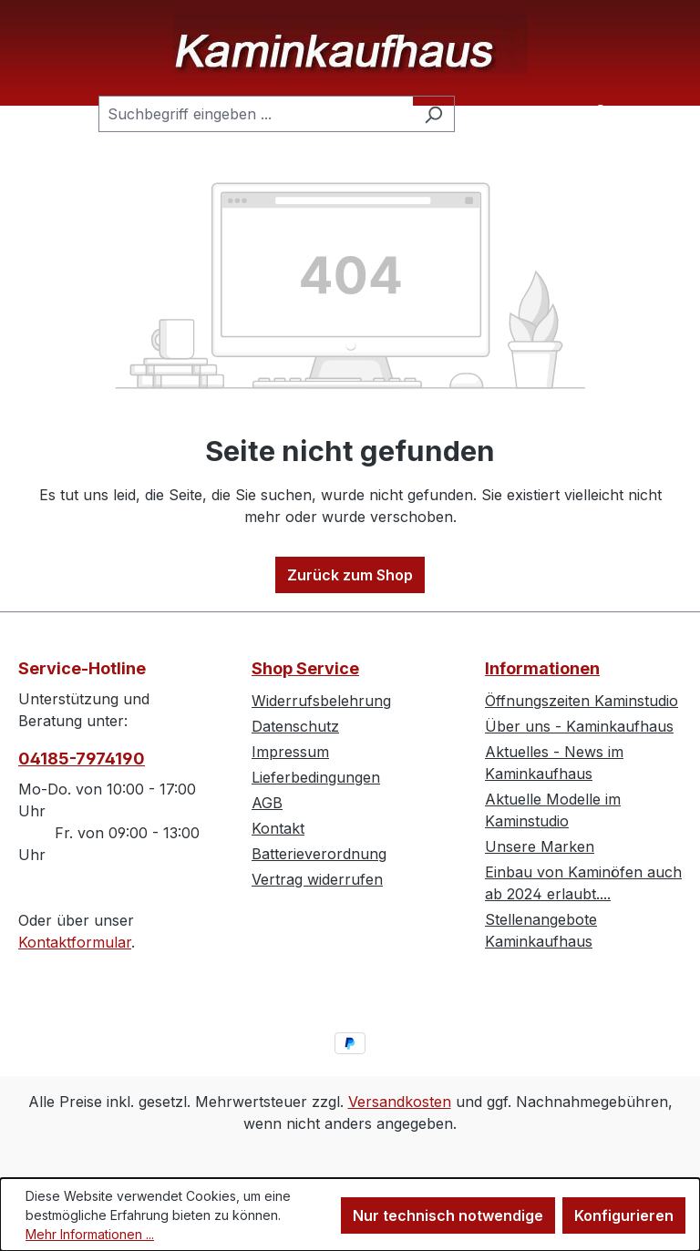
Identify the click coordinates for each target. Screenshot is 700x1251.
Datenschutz (295, 726)
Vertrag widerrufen (317, 879)
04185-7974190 (81, 758)
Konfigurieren (624, 1215)
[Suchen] (433, 114)
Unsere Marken (539, 846)
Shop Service (305, 668)
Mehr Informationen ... (90, 1234)
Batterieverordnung (319, 854)
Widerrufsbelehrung (321, 701)
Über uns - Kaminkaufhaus (579, 726)
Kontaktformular (74, 942)
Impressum (290, 752)
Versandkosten (399, 1101)
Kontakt (278, 828)
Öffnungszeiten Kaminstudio (581, 701)
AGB (267, 803)
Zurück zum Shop (350, 575)
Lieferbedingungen (316, 777)
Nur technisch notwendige (448, 1215)
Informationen (542, 668)
